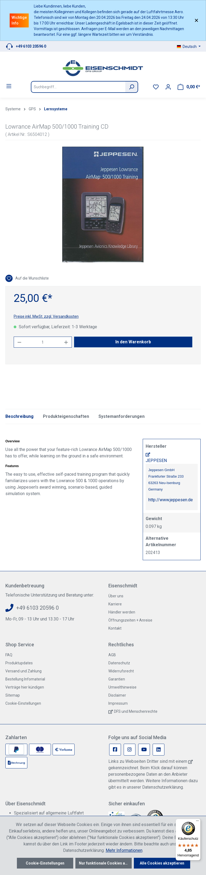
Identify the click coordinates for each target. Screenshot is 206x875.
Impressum (118, 703)
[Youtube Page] (144, 749)
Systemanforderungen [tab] (121, 416)
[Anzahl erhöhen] (66, 342)
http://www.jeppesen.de (170, 499)
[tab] (19, 416)
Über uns (115, 596)
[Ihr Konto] (168, 87)
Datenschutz (119, 663)
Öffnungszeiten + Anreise (130, 620)
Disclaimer (117, 695)
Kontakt (115, 628)
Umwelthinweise (122, 687)
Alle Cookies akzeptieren (162, 863)
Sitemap (12, 695)
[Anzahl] (43, 342)
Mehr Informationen (124, 850)
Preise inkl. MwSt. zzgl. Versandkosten (46, 316)
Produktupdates (19, 663)
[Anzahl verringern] (19, 342)
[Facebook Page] (115, 749)
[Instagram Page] (129, 749)
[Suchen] (131, 87)
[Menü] (9, 86)
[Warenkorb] (188, 87)
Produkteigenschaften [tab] (66, 416)
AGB (112, 655)
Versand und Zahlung (23, 671)
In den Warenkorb (133, 341)
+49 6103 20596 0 (31, 46)
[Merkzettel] (156, 87)
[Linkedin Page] (158, 749)
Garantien (116, 679)
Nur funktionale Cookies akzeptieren (105, 863)
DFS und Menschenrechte (135, 711)
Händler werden (121, 612)
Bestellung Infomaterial (25, 679)
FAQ (8, 655)
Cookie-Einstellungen (23, 703)
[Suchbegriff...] (78, 87)
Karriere (115, 604)
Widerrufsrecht (121, 671)
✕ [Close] (196, 20)
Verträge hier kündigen (24, 687)
